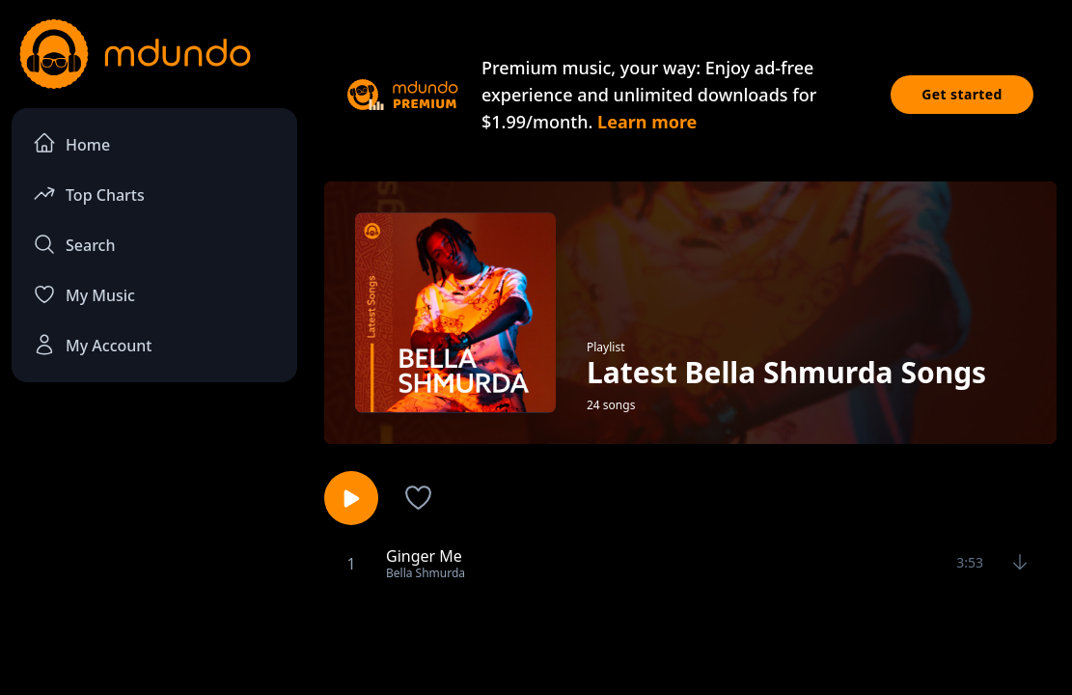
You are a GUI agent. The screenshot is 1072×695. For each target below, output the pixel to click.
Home (71, 143)
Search (74, 244)
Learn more (647, 121)
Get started (962, 94)
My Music (84, 294)
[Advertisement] (536, 640)
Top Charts (89, 193)
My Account (92, 344)
